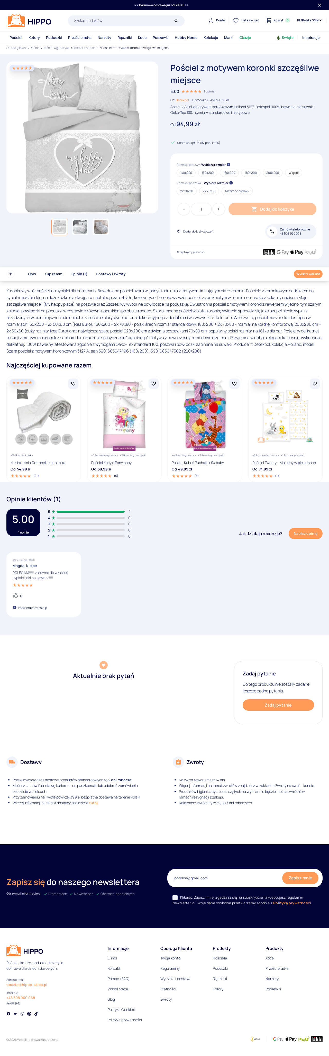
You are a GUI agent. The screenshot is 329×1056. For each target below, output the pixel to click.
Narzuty (104, 37)
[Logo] (29, 20)
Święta (285, 37)
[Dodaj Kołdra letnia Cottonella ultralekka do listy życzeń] (73, 384)
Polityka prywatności (125, 1019)
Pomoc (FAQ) (119, 978)
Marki (228, 37)
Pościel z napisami (85, 48)
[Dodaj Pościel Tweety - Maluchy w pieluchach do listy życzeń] (315, 384)
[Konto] (216, 20)
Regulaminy (170, 968)
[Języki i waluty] (310, 20)
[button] (59, 227)
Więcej (294, 172)
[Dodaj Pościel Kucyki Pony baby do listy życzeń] (154, 384)
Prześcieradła (80, 37)
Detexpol (182, 100)
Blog (111, 999)
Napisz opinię (305, 533)
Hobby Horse (186, 37)
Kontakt (114, 968)
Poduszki (54, 37)
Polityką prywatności (292, 902)
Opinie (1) (79, 273)
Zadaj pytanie (278, 705)
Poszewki (161, 37)
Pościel (16, 37)
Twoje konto (170, 958)
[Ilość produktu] (201, 209)
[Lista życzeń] (245, 20)
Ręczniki (124, 37)
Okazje (245, 37)
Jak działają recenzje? (260, 533)
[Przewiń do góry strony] (10, 274)
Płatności (168, 988)
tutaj (93, 802)
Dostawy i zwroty (111, 273)
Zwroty (166, 999)
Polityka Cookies (121, 1009)
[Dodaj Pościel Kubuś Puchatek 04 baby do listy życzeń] (234, 384)
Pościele (220, 958)
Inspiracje (310, 37)
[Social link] (8, 1014)
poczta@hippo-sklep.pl (26, 984)
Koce (142, 37)
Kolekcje (211, 37)
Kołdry (34, 37)
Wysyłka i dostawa (175, 978)
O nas (112, 958)
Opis (32, 273)
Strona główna (17, 48)
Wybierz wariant (308, 274)
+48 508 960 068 (20, 997)
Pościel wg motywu (56, 48)
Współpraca (118, 988)
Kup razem (53, 273)
